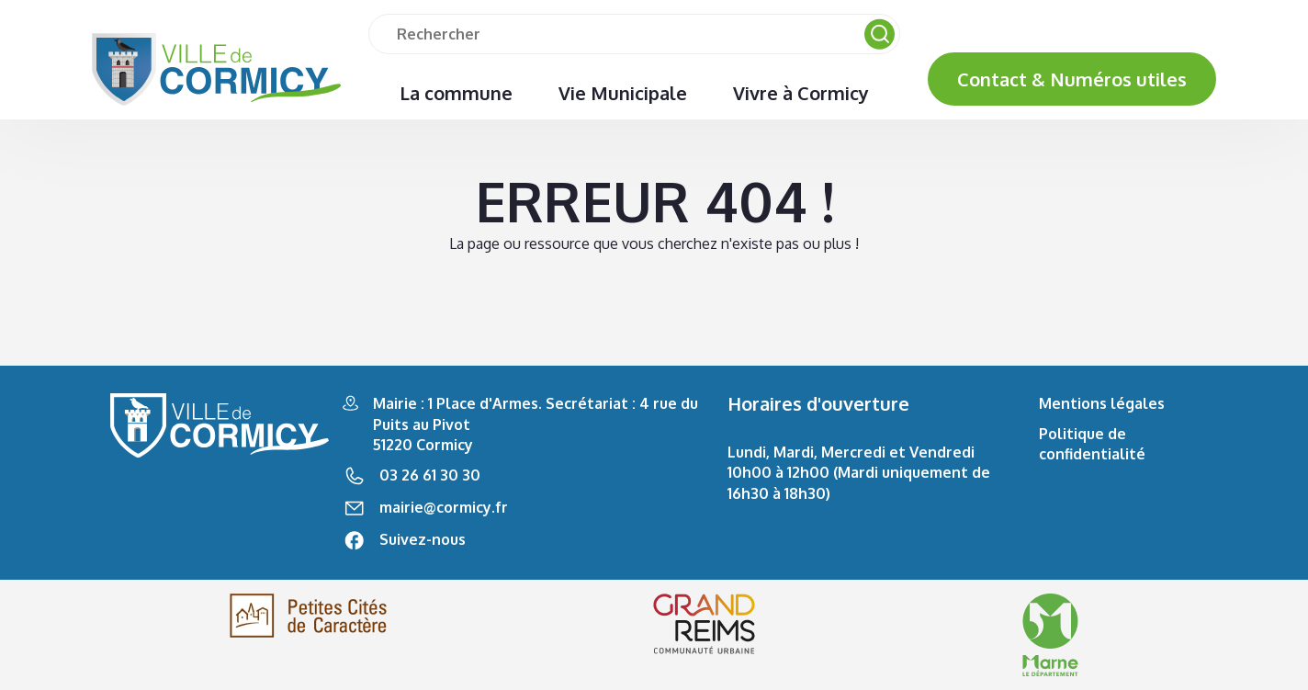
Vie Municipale (622, 93)
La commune (456, 93)
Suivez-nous (422, 539)
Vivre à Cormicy (801, 93)
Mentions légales (1102, 403)
